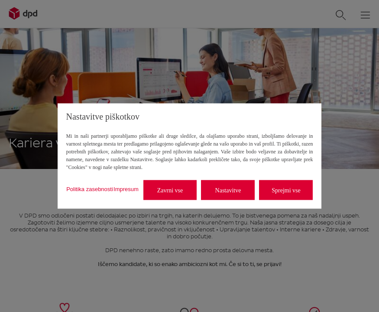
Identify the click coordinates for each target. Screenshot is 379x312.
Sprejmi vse (286, 190)
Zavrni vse (170, 190)
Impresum (126, 188)
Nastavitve (228, 190)
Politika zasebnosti (89, 188)
